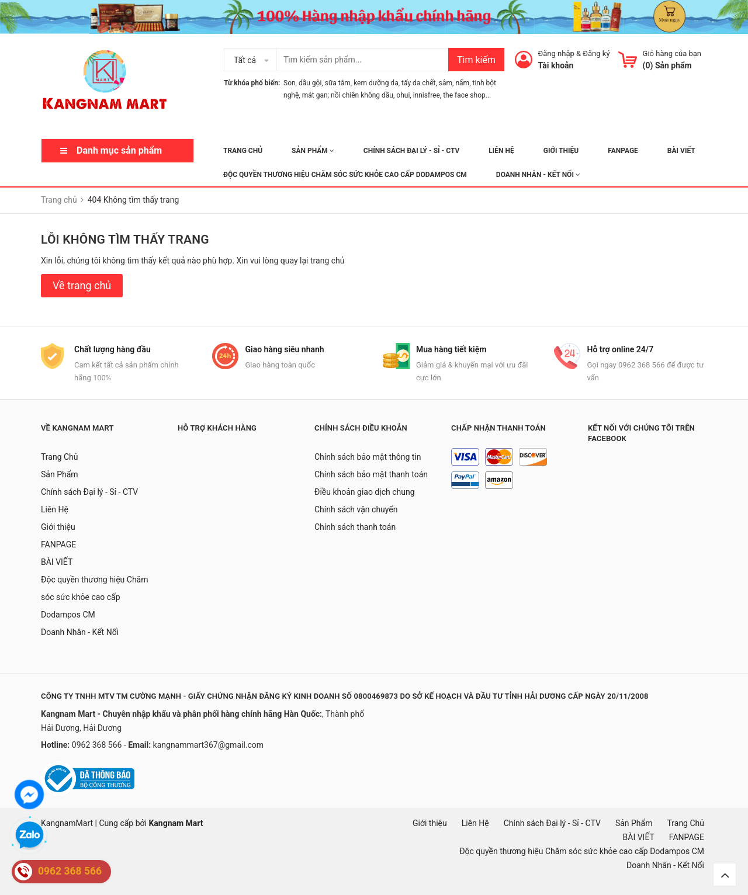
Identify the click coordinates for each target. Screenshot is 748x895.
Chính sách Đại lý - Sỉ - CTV (411, 151)
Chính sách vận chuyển (356, 509)
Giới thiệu (561, 151)
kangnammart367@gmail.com (208, 745)
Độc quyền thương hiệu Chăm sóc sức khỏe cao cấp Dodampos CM (345, 175)
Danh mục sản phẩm (119, 150)
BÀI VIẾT (681, 151)
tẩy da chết (418, 83)
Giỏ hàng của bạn (672, 53)
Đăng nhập (556, 53)
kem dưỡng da (376, 83)
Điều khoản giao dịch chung (364, 492)
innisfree (426, 95)
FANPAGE (623, 151)
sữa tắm (338, 83)
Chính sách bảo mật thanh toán (371, 474)
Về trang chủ (82, 285)
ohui (403, 95)
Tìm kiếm (476, 59)
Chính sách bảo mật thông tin (367, 457)
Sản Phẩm (313, 151)
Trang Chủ (242, 151)
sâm (445, 83)
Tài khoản (556, 65)
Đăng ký (596, 53)
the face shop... (467, 95)
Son (289, 83)
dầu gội (310, 83)
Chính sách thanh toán (355, 527)
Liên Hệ (501, 151)
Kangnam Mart (175, 823)
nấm (462, 83)
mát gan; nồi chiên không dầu (347, 95)
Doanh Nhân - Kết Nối (538, 175)
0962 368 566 (98, 745)
